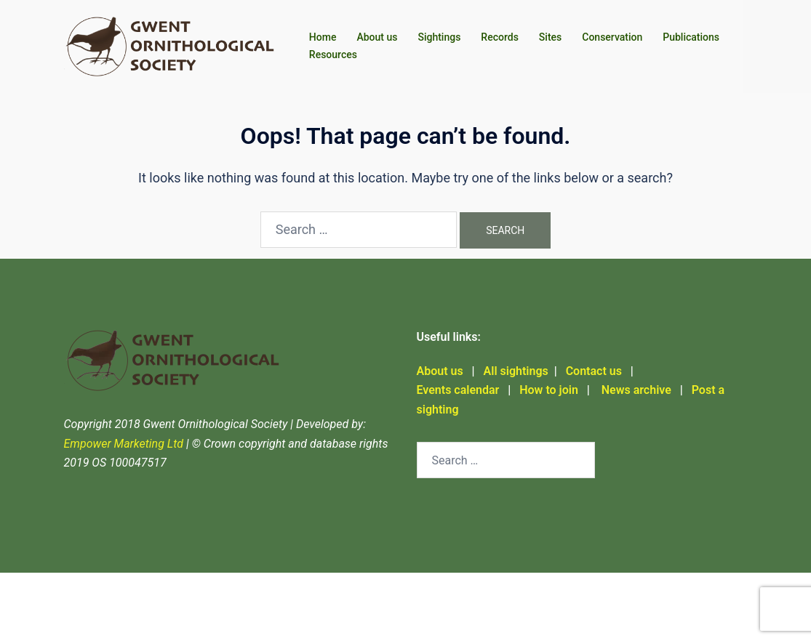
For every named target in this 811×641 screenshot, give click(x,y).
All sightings (516, 371)
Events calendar (458, 390)
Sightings (439, 37)
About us (376, 37)
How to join (548, 390)
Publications (691, 37)
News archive (635, 390)
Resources (333, 54)
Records (499, 37)
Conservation (612, 37)
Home (323, 37)
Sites (550, 37)
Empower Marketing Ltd (124, 444)
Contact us (594, 371)
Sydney (82, 616)
